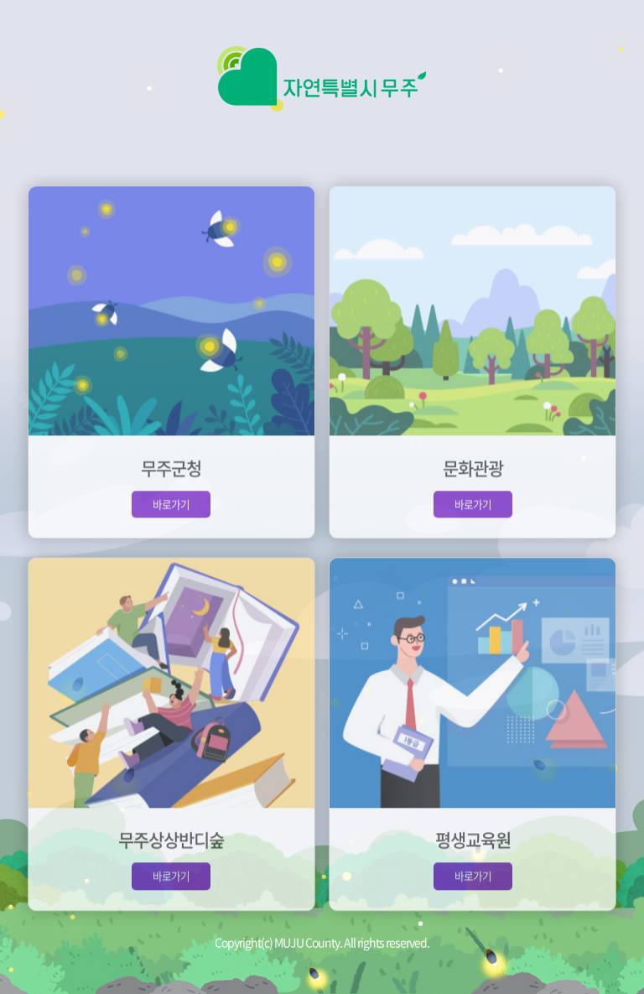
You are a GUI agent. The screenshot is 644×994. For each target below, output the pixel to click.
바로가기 (171, 513)
